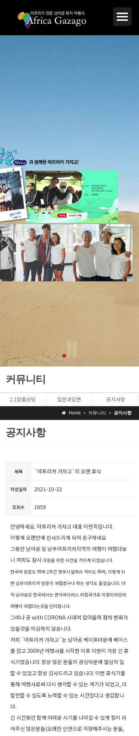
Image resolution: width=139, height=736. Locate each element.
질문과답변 (69, 399)
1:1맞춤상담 (23, 399)
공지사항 (115, 399)
